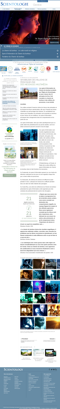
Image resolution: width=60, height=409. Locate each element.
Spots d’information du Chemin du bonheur (16, 53)
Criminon (24, 69)
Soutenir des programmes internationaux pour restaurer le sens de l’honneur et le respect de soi (10, 87)
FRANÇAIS (6, 383)
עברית (5, 385)
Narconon (30, 69)
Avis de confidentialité (23, 408)
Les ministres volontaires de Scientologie (49, 385)
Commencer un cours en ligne (49, 383)
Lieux (30, 390)
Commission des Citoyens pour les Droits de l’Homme (49, 401)
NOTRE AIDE (7, 75)
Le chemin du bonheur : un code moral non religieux (19, 50)
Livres (54, 9)
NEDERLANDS (7, 391)
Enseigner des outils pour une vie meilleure (10, 98)
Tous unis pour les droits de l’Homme (49, 396)
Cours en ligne (31, 385)
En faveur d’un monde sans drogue (49, 394)
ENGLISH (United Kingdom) (7, 380)
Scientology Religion (47, 380)
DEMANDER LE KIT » (9, 175)
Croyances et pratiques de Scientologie (34, 378)
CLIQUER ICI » (9, 138)
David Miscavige (47, 381)
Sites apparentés (42, 1)
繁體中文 (5, 389)
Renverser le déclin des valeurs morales (10, 91)
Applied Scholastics (17, 70)
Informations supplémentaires (34, 387)
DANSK (5, 382)
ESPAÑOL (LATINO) (18, 381)
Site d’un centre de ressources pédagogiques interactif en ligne (10, 109)
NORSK (16, 378)
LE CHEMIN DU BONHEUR (17, 75)
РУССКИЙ (6, 388)
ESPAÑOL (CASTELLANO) (18, 383)
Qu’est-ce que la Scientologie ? (18, 9)
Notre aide (4, 72)
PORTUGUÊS (17, 388)
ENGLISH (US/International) (7, 377)
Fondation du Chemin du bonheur (13, 57)
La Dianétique (46, 377)
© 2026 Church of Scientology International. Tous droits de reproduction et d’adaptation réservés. (21, 407)
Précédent (16, 60)
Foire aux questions (42, 9)
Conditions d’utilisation (45, 408)
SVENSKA (17, 379)
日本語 (5, 386)
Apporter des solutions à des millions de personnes (9, 116)
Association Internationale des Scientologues (49, 388)
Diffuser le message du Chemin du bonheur (10, 112)
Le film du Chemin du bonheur (9, 105)
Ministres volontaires (30, 9)
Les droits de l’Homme (42, 69)
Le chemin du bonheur (10, 69)
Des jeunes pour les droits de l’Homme (49, 399)
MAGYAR (16, 376)
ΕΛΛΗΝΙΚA (17, 385)
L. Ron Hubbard (5, 9)
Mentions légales (54, 408)
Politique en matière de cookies (34, 408)
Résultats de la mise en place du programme (10, 119)
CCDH (48, 69)
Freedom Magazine (47, 389)
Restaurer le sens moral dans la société (10, 95)
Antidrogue (36, 69)
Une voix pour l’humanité (33, 379)
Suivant (44, 60)
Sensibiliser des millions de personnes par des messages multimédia (9, 102)
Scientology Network (47, 378)
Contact (30, 388)
